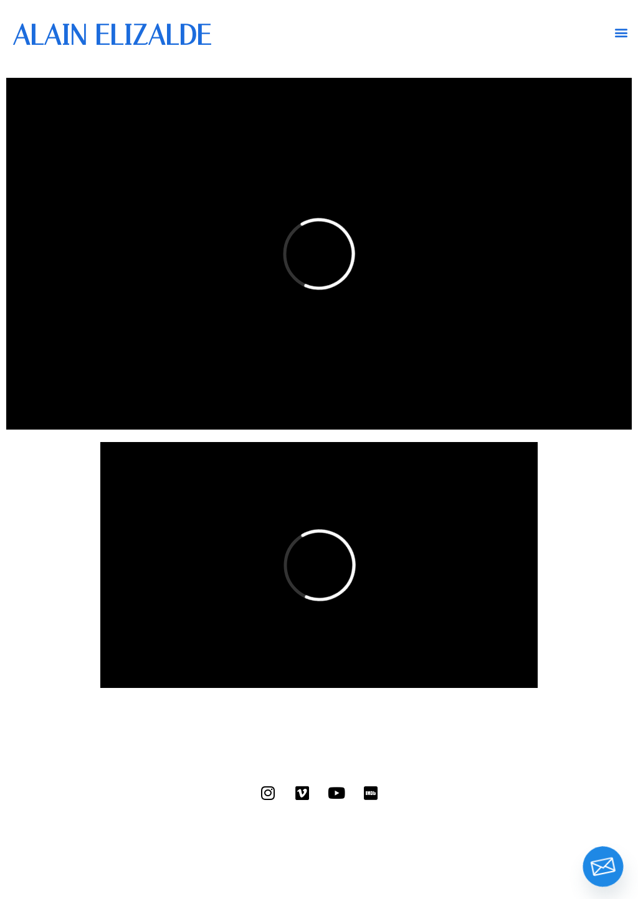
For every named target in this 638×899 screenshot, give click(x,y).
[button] (621, 32)
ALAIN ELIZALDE (111, 35)
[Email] (603, 866)
